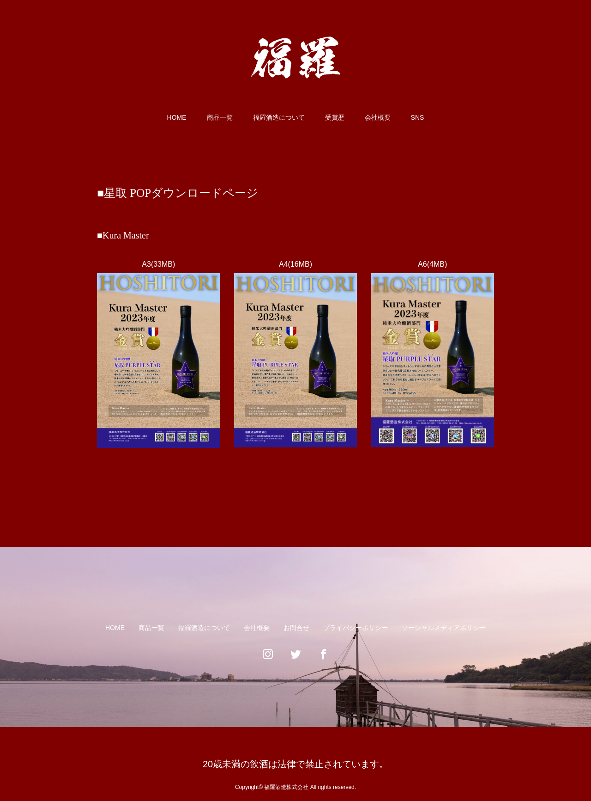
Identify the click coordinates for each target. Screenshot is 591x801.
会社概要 (378, 117)
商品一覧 (220, 117)
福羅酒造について (279, 117)
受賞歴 (334, 117)
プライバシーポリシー (355, 627)
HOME (177, 117)
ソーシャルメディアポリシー (444, 627)
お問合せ (296, 627)
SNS (417, 117)
